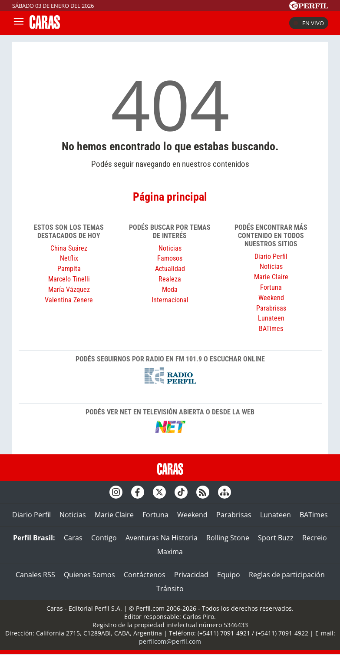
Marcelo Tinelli (69, 279)
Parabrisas (271, 308)
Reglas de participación (287, 574)
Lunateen (271, 318)
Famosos (169, 258)
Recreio (314, 538)
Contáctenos (144, 574)
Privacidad (191, 574)
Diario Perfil (270, 256)
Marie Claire (271, 277)
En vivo (309, 23)
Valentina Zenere (69, 300)
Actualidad (170, 269)
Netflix (69, 258)
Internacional (170, 300)
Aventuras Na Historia (161, 538)
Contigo (104, 538)
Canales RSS (35, 574)
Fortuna (271, 287)
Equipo (228, 574)
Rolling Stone (227, 538)
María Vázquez (69, 289)
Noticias (170, 248)
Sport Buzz (276, 538)
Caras (73, 538)
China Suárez (68, 248)
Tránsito (170, 588)
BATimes (271, 328)
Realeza (169, 279)
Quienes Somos (89, 574)
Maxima (170, 551)
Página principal (170, 196)
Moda (170, 289)
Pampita (69, 269)
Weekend (271, 298)
